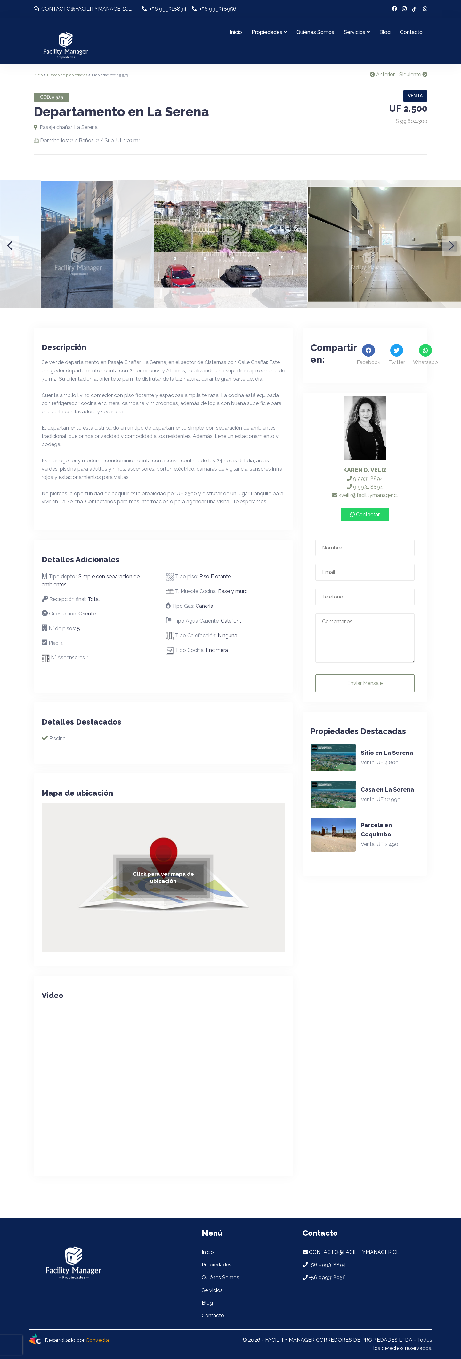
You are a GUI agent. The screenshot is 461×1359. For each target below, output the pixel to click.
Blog (385, 32)
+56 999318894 (164, 9)
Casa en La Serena (387, 789)
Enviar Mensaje (365, 683)
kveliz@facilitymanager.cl (365, 495)
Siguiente (413, 74)
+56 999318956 (214, 9)
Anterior (382, 74)
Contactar (365, 514)
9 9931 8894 (365, 479)
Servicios (357, 32)
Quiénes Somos (315, 32)
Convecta (97, 1341)
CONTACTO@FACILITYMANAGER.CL (83, 9)
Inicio (236, 32)
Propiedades (269, 32)
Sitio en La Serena (387, 752)
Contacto (411, 32)
